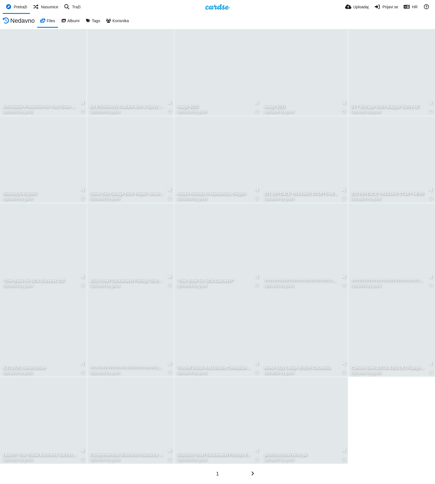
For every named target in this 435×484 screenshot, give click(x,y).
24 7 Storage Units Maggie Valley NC (385, 107)
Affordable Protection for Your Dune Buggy (40, 107)
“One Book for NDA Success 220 (33, 281)
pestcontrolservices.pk (285, 455)
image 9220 (187, 107)
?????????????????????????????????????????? (301, 281)
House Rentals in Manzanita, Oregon (211, 194)
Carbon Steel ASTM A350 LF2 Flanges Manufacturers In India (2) (388, 368)
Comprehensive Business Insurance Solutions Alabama (127, 455)
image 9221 (274, 107)
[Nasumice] (45, 7)
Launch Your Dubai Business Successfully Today (40, 455)
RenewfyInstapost (20, 194)
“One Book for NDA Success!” (205, 281)
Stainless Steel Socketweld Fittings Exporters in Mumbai (214, 455)
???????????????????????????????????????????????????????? (388, 281)
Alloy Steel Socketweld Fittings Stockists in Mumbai (127, 281)
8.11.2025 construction (24, 368)
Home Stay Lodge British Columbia (297, 368)
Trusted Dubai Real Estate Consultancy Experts (214, 368)
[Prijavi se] (386, 7)
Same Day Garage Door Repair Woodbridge (127, 194)
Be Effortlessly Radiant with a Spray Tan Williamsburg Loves (127, 107)
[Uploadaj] (357, 7)
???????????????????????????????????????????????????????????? (127, 368)
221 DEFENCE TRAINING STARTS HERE (301, 194)
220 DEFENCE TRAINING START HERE (387, 194)
